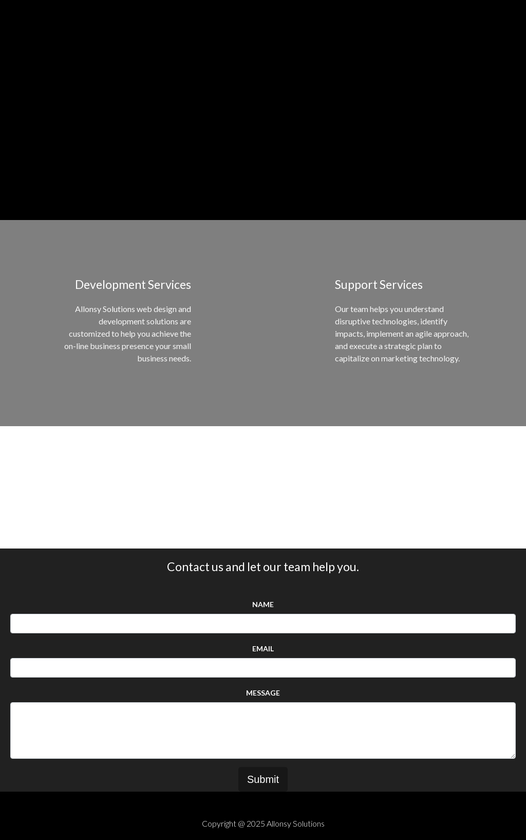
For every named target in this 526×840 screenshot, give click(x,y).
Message (263, 692)
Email (263, 648)
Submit (263, 779)
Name (263, 604)
